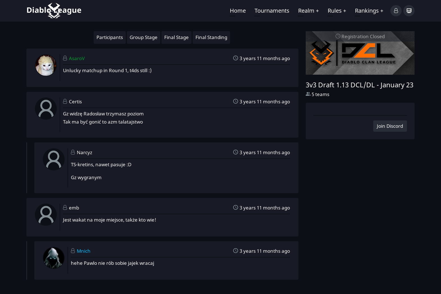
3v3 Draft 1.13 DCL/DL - (359, 84)
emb (74, 207)
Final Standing (211, 37)
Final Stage (176, 37)
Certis (75, 101)
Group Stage (144, 37)
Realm (308, 10)
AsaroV (77, 58)
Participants (109, 37)
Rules (337, 10)
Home (238, 10)
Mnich (84, 251)
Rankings (369, 10)
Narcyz (84, 152)
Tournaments (272, 10)
